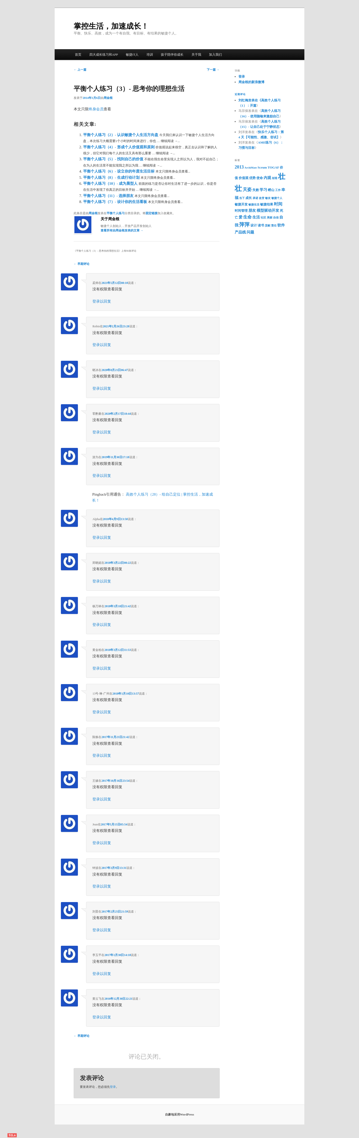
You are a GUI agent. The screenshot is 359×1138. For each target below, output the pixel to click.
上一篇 (80, 69)
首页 (78, 54)
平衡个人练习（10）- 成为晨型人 (111, 184)
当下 (242, 198)
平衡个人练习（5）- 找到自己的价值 (113, 159)
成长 (248, 198)
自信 (276, 217)
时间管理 (241, 210)
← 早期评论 (81, 264)
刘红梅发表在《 (249, 100)
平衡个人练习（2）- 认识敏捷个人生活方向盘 (121, 135)
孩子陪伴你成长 (172, 54)
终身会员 (96, 109)
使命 (259, 178)
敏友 (268, 198)
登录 (113, 1087)
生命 (247, 217)
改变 (261, 198)
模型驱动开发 (268, 210)
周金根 (108, 98)
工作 (278, 190)
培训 (150, 54)
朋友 (252, 210)
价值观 (243, 178)
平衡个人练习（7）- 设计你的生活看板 (115, 202)
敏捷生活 (253, 204)
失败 (255, 190)
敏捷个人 (276, 198)
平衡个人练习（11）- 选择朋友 (109, 196)
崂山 (271, 190)
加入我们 (215, 54)
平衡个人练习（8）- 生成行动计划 (112, 178)
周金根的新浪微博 (251, 82)
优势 (252, 178)
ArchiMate (250, 167)
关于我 (196, 54)
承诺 (255, 198)
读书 (261, 225)
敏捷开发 (241, 204)
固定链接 (152, 213)
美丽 (269, 217)
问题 (250, 232)
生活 (256, 217)
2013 (239, 167)
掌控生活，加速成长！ (111, 26)
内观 (267, 178)
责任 (274, 225)
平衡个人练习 (116, 213)
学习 (263, 190)
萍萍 (244, 225)
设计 (253, 225)
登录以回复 (101, 301)
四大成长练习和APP (103, 54)
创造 (274, 178)
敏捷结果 (266, 204)
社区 (263, 217)
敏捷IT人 (132, 54)
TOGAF (273, 167)
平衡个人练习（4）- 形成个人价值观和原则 (119, 147)
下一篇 (213, 69)
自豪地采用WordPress (179, 1114)
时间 (278, 204)
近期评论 (240, 94)
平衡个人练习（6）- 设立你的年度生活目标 (119, 171)
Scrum (262, 167)
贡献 (267, 225)
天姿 (247, 189)
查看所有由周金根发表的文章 (122, 230)
